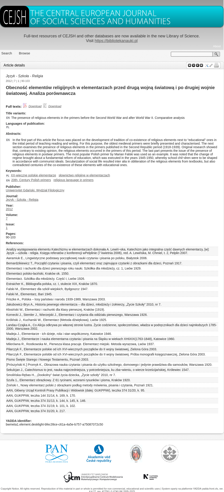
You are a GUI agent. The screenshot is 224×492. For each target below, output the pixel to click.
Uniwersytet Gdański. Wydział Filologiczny (35, 190)
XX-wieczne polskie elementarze (33, 175)
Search (6, 53)
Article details (14, 65)
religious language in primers (73, 180)
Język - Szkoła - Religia (24, 76)
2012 (9, 81)
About (217, 46)
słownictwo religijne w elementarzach (84, 175)
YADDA (197, 488)
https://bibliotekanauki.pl (116, 41)
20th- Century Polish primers (31, 180)
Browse (24, 53)
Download (35, 106)
